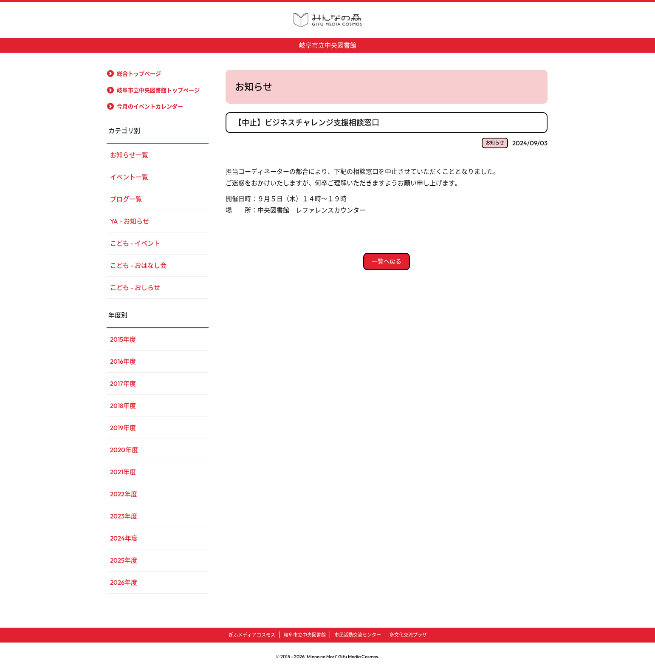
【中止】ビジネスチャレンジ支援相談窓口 (306, 122)
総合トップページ (139, 73)
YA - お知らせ (129, 221)
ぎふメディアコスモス (252, 635)
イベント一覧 (129, 177)
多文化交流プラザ (408, 635)
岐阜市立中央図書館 (327, 45)
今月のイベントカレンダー (150, 106)
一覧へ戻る (386, 261)
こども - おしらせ (135, 287)
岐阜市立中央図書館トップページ (158, 90)
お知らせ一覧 (129, 155)
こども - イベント (135, 243)
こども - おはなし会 (138, 265)
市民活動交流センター (357, 635)
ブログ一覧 (126, 199)
